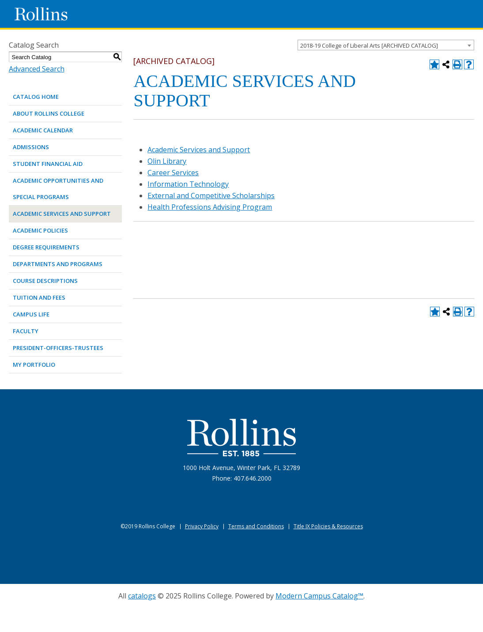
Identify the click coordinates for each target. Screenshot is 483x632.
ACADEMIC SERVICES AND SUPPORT (62, 214)
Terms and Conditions (256, 526)
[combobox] (386, 45)
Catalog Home (36, 97)
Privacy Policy (202, 526)
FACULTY (25, 331)
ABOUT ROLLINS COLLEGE (48, 113)
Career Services (173, 172)
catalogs (142, 596)
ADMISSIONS (31, 147)
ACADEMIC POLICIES (40, 230)
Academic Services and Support (198, 149)
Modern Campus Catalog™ (319, 596)
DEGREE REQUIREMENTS (46, 247)
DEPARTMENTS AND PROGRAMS (57, 264)
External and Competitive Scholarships (211, 195)
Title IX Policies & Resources (328, 526)
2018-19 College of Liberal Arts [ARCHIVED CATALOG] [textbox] (369, 45)
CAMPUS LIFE (31, 314)
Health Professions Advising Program (209, 207)
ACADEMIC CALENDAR (43, 130)
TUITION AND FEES (39, 297)
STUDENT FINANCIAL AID (48, 164)
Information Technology (188, 184)
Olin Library (166, 161)
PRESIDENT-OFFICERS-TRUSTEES (58, 348)
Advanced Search (36, 69)
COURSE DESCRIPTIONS (45, 281)
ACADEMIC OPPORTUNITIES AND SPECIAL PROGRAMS (58, 189)
